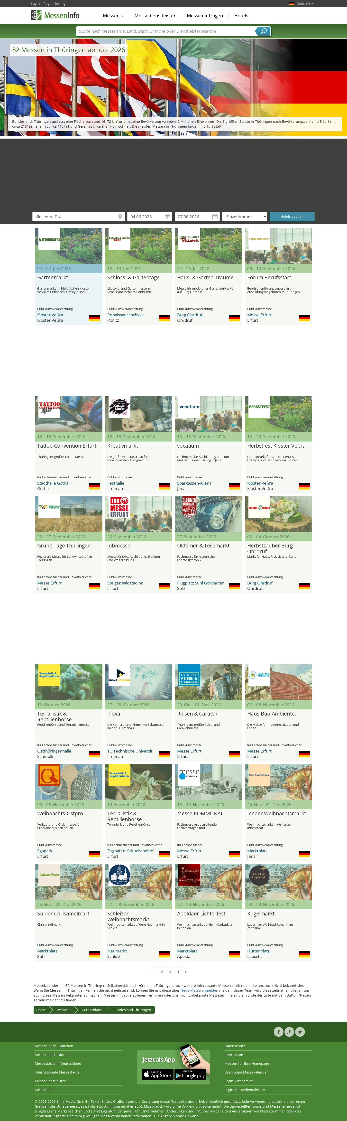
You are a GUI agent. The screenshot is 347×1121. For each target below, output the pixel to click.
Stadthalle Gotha (52, 483)
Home (41, 1010)
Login (35, 3)
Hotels (241, 15)
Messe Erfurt (259, 315)
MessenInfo (55, 15)
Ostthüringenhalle (54, 751)
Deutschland (92, 1010)
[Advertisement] (173, 173)
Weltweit (64, 1010)
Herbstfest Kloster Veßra (276, 446)
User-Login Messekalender (246, 1072)
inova (113, 714)
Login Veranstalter (239, 1081)
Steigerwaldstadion (125, 583)
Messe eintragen (205, 15)
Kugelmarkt (260, 914)
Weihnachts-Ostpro (60, 813)
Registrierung (55, 3)
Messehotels (45, 1089)
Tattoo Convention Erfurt (66, 446)
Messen (113, 15)
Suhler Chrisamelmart (63, 914)
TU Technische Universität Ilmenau (140, 751)
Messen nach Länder (52, 1054)
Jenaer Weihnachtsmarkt (276, 813)
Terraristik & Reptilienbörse (54, 717)
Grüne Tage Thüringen (64, 546)
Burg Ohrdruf (189, 315)
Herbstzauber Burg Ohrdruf (270, 549)
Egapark (44, 851)
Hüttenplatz (258, 951)
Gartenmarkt (52, 277)
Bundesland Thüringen (132, 1010)
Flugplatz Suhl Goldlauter (200, 583)
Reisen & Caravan (198, 714)
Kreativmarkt (122, 446)
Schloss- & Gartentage (133, 277)
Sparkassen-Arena (194, 483)
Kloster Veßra (50, 315)
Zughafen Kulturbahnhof (130, 851)
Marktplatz (257, 851)
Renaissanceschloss (126, 315)
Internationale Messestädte (57, 1072)
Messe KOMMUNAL (200, 813)
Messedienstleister (155, 15)
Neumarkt (117, 951)
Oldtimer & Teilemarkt (203, 546)
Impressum (234, 1054)
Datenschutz (235, 1046)
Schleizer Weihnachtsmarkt (128, 917)
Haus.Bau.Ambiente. (271, 714)
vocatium (188, 446)
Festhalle (115, 483)
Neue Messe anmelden (199, 990)
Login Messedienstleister (245, 1089)
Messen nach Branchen (54, 1046)
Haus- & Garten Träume (205, 277)
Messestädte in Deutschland (58, 1063)
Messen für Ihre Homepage (247, 1063)
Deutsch (305, 3)
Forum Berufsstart (269, 277)
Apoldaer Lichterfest (201, 914)
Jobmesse (118, 546)
